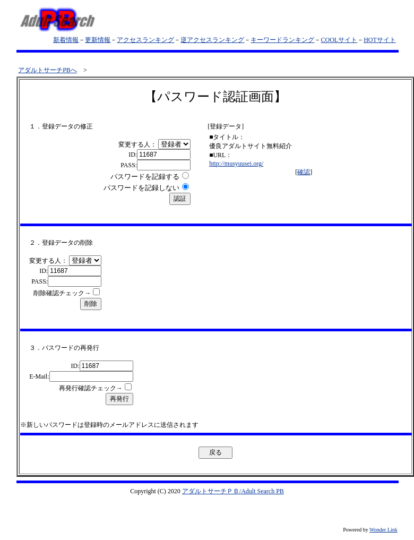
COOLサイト (339, 40)
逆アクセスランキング (212, 40)
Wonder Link (383, 530)
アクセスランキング (145, 40)
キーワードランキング (282, 40)
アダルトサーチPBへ (47, 70)
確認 (303, 172)
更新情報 (97, 40)
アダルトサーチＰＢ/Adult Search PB (233, 491)
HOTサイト (380, 40)
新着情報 (66, 40)
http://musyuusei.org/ (236, 163)
